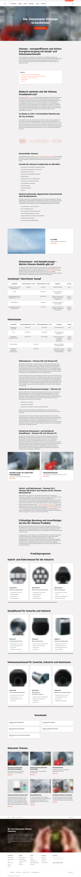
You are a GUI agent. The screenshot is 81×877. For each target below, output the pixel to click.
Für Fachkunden (13, 3)
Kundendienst (31, 3)
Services (25, 3)
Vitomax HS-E (40, 504)
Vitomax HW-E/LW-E (50, 504)
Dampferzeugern (38, 156)
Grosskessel (31, 97)
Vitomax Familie (20, 817)
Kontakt (37, 3)
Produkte (20, 3)
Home (9, 817)
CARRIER (18, 875)
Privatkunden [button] (43, 3)
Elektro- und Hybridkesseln (52, 270)
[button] (71, 817)
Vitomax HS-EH (51, 507)
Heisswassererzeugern (49, 156)
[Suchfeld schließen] (70, 4)
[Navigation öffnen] (5, 4)
